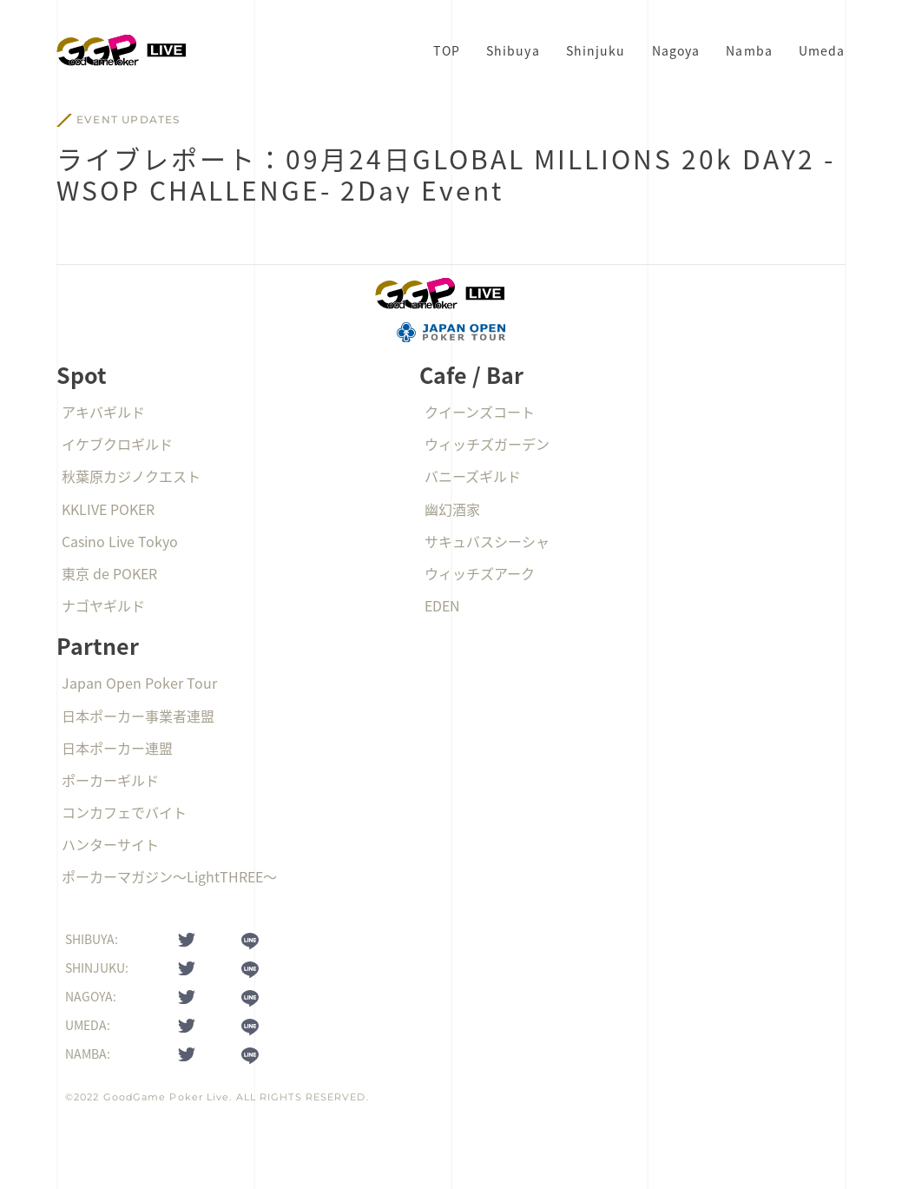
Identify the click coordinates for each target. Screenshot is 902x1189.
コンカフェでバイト (124, 812)
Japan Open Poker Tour (139, 682)
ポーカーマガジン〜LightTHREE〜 (169, 876)
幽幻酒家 (452, 509)
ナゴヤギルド (103, 605)
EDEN (442, 605)
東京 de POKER (109, 573)
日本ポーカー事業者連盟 (138, 715)
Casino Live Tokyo (120, 541)
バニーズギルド (473, 476)
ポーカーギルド (110, 780)
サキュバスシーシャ (487, 541)
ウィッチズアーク (480, 573)
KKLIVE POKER (108, 509)
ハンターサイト (110, 844)
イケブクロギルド (117, 443)
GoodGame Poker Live (166, 1097)
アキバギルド (103, 411)
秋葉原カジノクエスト (131, 476)
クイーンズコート (480, 411)
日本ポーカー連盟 (117, 747)
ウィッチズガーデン (487, 443)
